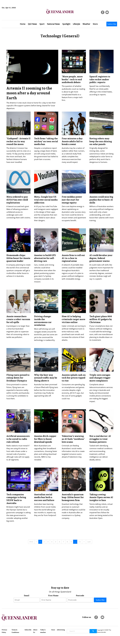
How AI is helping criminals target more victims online (73, 319)
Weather (86, 24)
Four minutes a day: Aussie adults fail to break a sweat (72, 141)
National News (53, 24)
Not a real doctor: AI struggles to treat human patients (100, 439)
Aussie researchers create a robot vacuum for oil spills (18, 319)
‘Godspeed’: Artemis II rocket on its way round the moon (18, 141)
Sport (41, 24)
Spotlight (66, 24)
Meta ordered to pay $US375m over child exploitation (17, 199)
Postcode (80, 595)
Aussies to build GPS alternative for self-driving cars (45, 258)
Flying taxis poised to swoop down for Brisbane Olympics (17, 378)
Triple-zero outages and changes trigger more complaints (99, 378)
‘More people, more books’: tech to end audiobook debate (72, 79)
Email (26, 595)
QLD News (32, 24)
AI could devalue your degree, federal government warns (100, 258)
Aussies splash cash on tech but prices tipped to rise (74, 378)
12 (80, 542)
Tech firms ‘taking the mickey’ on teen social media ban (46, 141)
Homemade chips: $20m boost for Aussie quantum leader (18, 258)
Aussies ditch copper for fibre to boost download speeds (45, 439)
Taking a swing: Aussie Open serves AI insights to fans (101, 497)
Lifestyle (76, 24)
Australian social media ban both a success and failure (44, 497)
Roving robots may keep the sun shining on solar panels (100, 141)
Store (95, 24)
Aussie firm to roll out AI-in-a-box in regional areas (73, 258)
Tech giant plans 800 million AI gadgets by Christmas (100, 319)
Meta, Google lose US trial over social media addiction (46, 199)
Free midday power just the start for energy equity (72, 199)
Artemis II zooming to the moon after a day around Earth (29, 93)
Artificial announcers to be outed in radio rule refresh (18, 439)
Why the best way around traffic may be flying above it (45, 378)
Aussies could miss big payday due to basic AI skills (101, 199)
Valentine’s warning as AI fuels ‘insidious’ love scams (73, 439)
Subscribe (111, 24)
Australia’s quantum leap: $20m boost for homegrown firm (73, 497)
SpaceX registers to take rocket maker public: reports (99, 79)
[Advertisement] (60, 565)
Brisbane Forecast (13, 15)
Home (22, 24)
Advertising (61, 630)
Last (89, 542)
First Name (53, 595)
